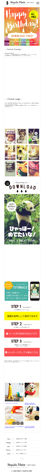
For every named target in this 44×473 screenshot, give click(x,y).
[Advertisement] (22, 67)
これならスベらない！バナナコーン (11, 403)
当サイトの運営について (21, 453)
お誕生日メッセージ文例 (21, 442)
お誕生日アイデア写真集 (21, 446)
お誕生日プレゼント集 (21, 449)
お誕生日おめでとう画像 (21, 438)
